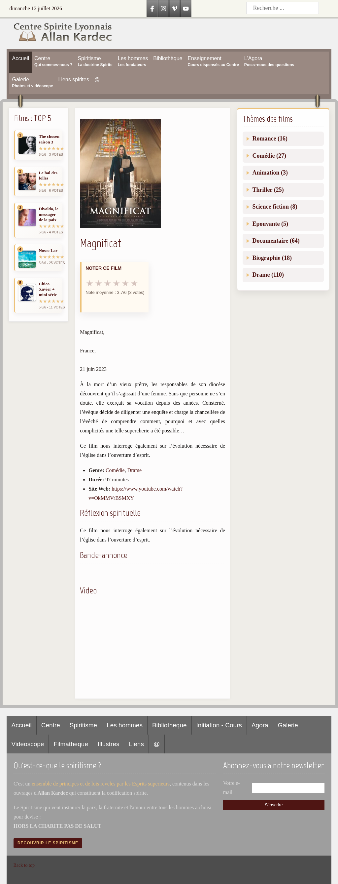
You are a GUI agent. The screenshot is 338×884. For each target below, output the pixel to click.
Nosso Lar (48, 250)
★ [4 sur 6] (116, 283)
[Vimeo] (174, 8)
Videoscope (27, 744)
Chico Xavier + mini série (48, 289)
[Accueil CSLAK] (59, 33)
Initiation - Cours (219, 725)
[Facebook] (152, 8)
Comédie (115, 470)
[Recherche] (282, 8)
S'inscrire (274, 804)
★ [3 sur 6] (107, 283)
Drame (134, 470)
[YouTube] (185, 8)
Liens (136, 744)
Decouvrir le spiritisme (47, 843)
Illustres (108, 744)
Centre (50, 725)
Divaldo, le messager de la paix (48, 214)
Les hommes (125, 725)
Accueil (21, 725)
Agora (260, 725)
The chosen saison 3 (49, 139)
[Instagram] (163, 8)
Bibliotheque (169, 725)
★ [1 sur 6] (89, 283)
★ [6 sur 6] (134, 283)
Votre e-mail (231, 787)
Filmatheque (70, 744)
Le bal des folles (48, 175)
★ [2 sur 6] (98, 283)
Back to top (24, 865)
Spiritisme (83, 725)
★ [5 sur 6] (125, 283)
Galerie (288, 725)
